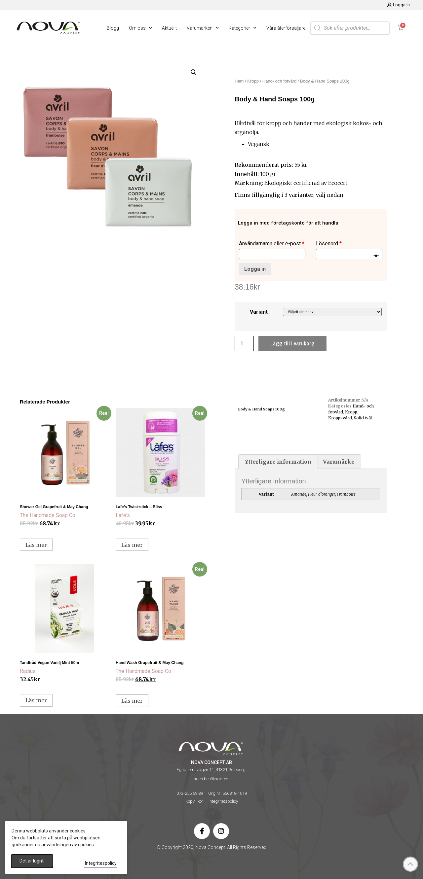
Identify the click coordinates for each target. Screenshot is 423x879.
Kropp (253, 81)
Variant (259, 312)
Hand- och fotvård (279, 81)
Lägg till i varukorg (292, 343)
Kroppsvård (340, 417)
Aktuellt (169, 28)
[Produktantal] (244, 343)
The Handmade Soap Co (47, 515)
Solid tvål (363, 417)
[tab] (278, 461)
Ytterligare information (278, 461)
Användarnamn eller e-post (271, 243)
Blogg (113, 28)
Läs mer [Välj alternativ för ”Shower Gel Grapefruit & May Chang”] (36, 545)
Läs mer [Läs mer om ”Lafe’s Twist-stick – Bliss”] (132, 545)
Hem (239, 81)
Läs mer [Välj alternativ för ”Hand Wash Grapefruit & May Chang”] (132, 700)
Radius (28, 671)
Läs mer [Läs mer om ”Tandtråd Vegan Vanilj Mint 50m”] (36, 700)
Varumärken (203, 28)
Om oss (140, 28)
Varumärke (339, 461)
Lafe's (123, 515)
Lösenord (329, 243)
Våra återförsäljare (285, 28)
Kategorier (242, 28)
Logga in (255, 269)
